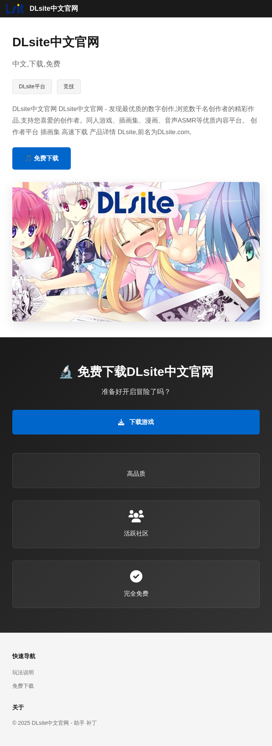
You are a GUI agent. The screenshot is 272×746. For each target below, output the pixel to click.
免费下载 (23, 686)
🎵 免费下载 (41, 158)
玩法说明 (23, 672)
